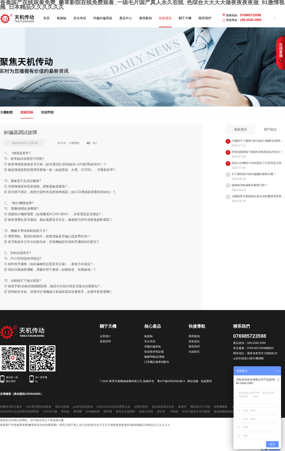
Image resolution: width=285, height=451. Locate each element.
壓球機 (77, 411)
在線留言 (194, 351)
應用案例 (145, 18)
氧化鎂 (65, 411)
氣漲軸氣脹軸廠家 (225, 411)
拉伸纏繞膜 (93, 411)
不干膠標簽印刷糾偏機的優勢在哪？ (254, 174)
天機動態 (6, 112)
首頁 (46, 18)
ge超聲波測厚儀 (83, 406)
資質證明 (105, 341)
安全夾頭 (79, 18)
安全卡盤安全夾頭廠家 (196, 411)
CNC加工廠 (50, 411)
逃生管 (161, 411)
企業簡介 (105, 336)
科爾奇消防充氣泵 (11, 406)
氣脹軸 (61, 18)
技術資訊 (165, 18)
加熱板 (174, 411)
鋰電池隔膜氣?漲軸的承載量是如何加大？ (257, 151)
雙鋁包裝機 (62, 406)
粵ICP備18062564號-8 (171, 381)
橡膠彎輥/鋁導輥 (154, 356)
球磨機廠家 (221, 406)
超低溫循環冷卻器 (163, 406)
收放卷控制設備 (154, 351)
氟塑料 (182, 406)
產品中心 (125, 18)
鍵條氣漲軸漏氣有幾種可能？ (250, 185)
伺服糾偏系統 (102, 18)
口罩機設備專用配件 (156, 361)
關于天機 (185, 18)
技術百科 (39, 98)
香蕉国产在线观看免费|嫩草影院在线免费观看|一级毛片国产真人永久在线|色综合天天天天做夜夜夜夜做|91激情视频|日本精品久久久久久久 (85, 424)
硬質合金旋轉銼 (125, 411)
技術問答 (47, 112)
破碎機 (108, 411)
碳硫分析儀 (146, 411)
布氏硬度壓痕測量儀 (38, 406)
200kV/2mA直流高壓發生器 (113, 406)
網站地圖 (192, 381)
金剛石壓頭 (141, 406)
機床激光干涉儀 (200, 406)
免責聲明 (206, 381)
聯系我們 (205, 18)
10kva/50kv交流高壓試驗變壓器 (19, 411)
